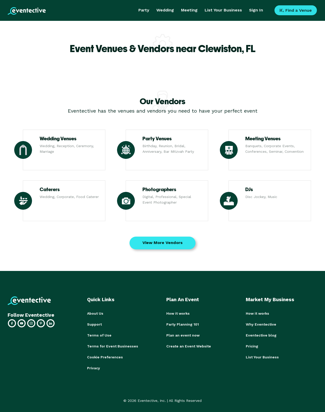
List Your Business (223, 10)
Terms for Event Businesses (112, 345)
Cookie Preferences (105, 356)
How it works (178, 313)
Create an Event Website (188, 345)
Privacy (93, 367)
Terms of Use (99, 335)
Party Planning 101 (182, 324)
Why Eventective (261, 324)
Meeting (189, 10)
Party (143, 10)
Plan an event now (183, 335)
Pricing (252, 345)
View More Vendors (162, 242)
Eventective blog (261, 335)
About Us (95, 313)
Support (94, 324)
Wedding (165, 10)
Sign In (256, 10)
